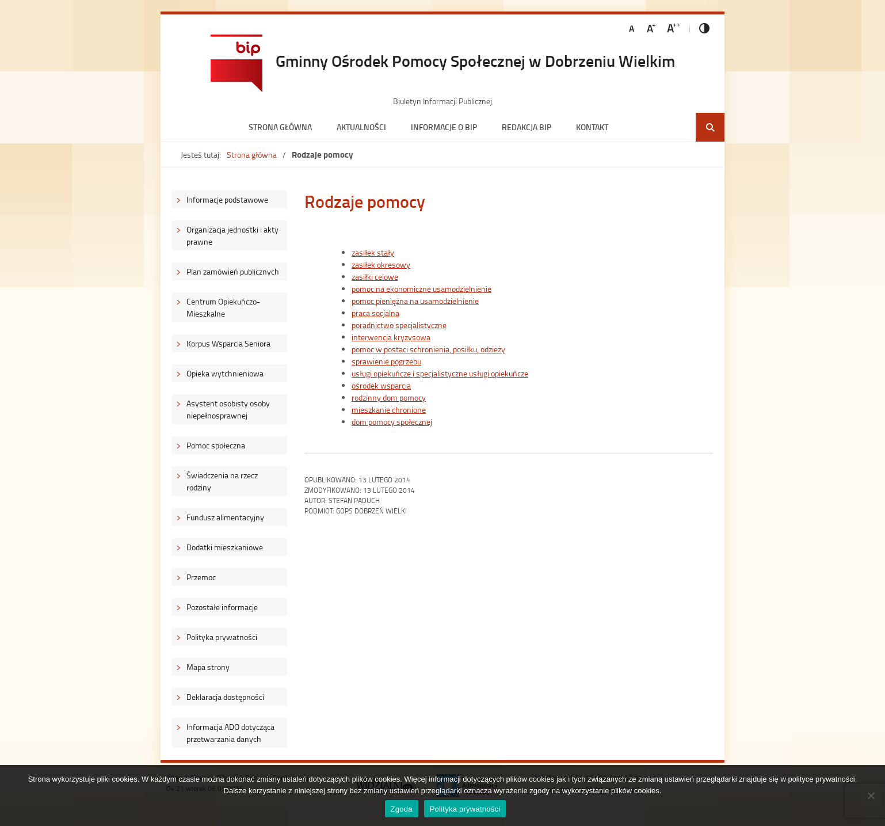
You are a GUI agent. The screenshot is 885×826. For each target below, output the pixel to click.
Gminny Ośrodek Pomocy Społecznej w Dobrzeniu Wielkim (475, 60)
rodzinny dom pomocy (389, 397)
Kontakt (592, 126)
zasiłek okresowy (381, 264)
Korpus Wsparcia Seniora (228, 343)
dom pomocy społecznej (392, 421)
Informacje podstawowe (227, 199)
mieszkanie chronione (389, 409)
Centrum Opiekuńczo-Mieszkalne (223, 307)
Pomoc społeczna (215, 445)
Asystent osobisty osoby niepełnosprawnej (228, 409)
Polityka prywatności (221, 636)
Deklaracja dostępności (225, 696)
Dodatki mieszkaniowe (224, 547)
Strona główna (280, 126)
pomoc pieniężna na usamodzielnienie (415, 300)
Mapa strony (208, 666)
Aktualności (361, 126)
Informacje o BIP (444, 126)
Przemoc (201, 577)
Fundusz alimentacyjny (225, 517)
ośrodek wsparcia (381, 385)
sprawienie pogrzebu (386, 361)
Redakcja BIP (526, 126)
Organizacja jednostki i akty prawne (232, 235)
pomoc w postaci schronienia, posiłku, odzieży (428, 349)
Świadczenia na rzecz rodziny (222, 481)
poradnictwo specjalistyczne (399, 324)
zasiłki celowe (375, 276)
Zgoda (402, 809)
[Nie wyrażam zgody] (870, 795)
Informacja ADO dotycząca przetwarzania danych (230, 732)
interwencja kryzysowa (391, 337)
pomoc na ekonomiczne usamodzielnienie (421, 288)
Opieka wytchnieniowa (225, 373)
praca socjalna (375, 312)
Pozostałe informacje (222, 607)
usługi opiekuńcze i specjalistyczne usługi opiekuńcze (440, 373)
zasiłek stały (373, 252)
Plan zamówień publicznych (232, 271)
